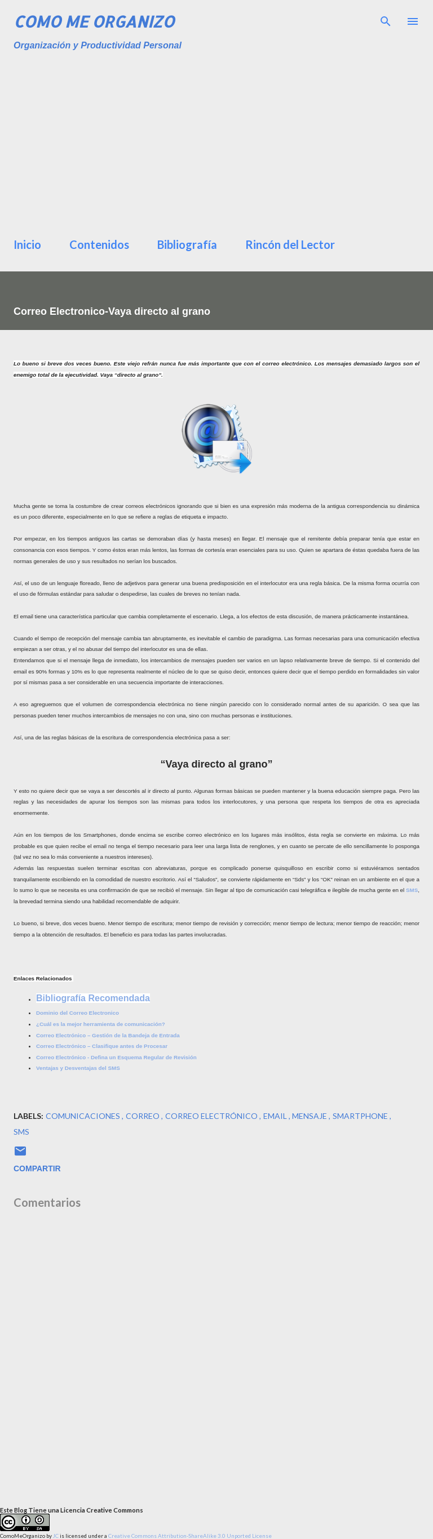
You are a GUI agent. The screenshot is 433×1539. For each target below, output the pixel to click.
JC (56, 1535)
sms (21, 1131)
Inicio (27, 244)
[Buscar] (385, 20)
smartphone (361, 1116)
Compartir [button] (37, 1168)
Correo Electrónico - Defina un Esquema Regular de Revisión (116, 1057)
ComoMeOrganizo (22, 1535)
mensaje (310, 1116)
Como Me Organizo (94, 21)
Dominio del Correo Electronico (77, 1013)
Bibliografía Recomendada (93, 998)
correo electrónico (212, 1116)
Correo (143, 1116)
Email (276, 1116)
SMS (412, 890)
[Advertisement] (223, 141)
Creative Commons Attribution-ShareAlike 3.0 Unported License (190, 1535)
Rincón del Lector (290, 244)
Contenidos (99, 244)
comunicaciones (84, 1116)
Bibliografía (187, 244)
